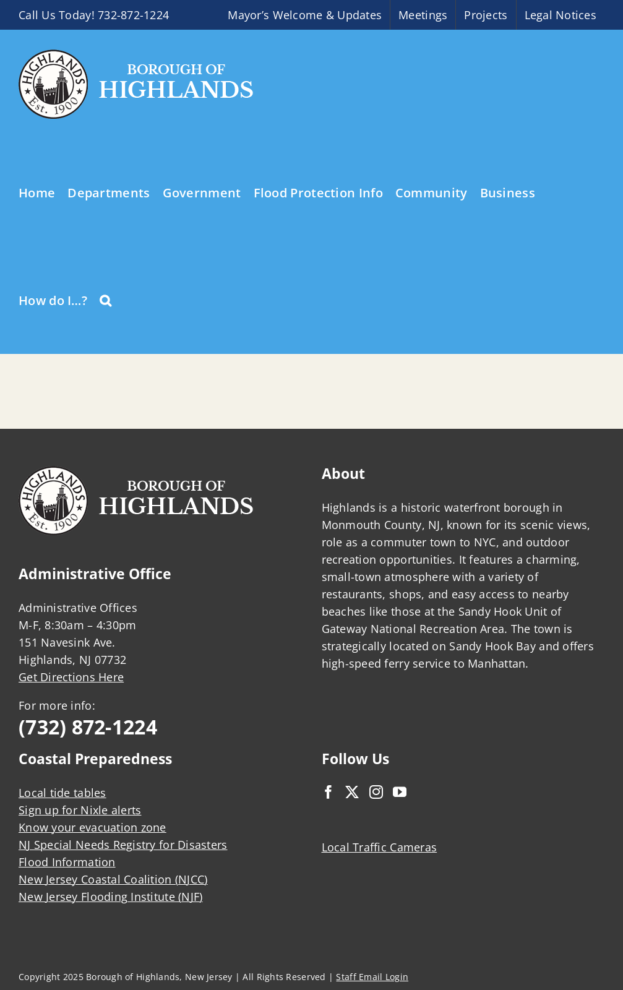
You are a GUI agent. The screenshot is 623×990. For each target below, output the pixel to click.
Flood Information (67, 861)
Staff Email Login (372, 977)
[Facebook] (328, 792)
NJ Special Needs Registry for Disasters (123, 844)
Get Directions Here (71, 676)
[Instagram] (376, 792)
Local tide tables (62, 792)
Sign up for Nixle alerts (80, 810)
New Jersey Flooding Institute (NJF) (110, 896)
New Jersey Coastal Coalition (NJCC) (113, 879)
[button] (105, 299)
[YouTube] (399, 792)
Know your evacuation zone (92, 827)
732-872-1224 (133, 14)
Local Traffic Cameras (379, 847)
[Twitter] (352, 792)
